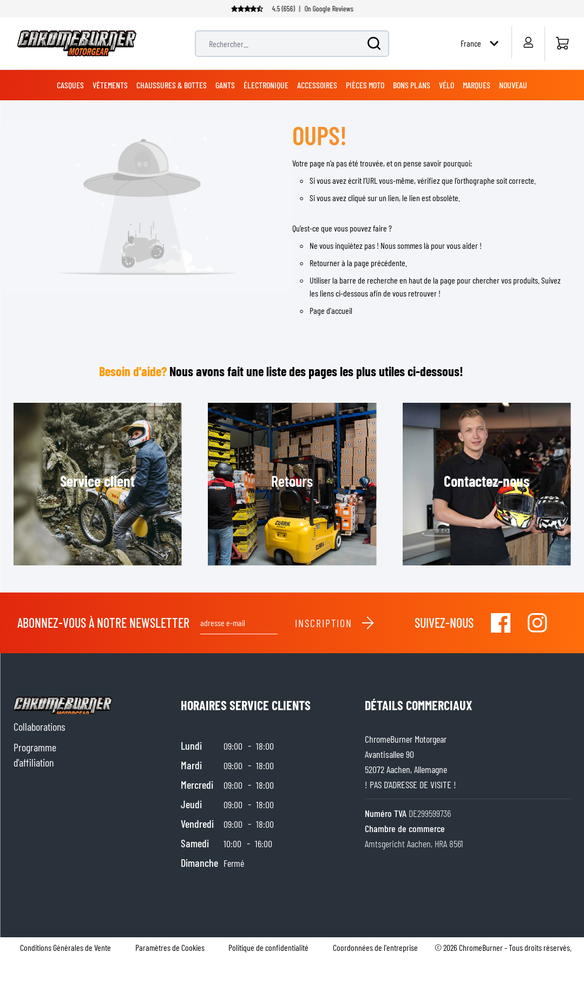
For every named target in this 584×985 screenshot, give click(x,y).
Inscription (335, 622)
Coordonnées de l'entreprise (375, 947)
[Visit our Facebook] (500, 623)
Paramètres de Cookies (170, 947)
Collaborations (39, 726)
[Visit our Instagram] (537, 623)
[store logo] (76, 43)
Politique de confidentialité (268, 947)
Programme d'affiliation (35, 755)
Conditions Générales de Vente (65, 947)
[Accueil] (562, 43)
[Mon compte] (527, 42)
